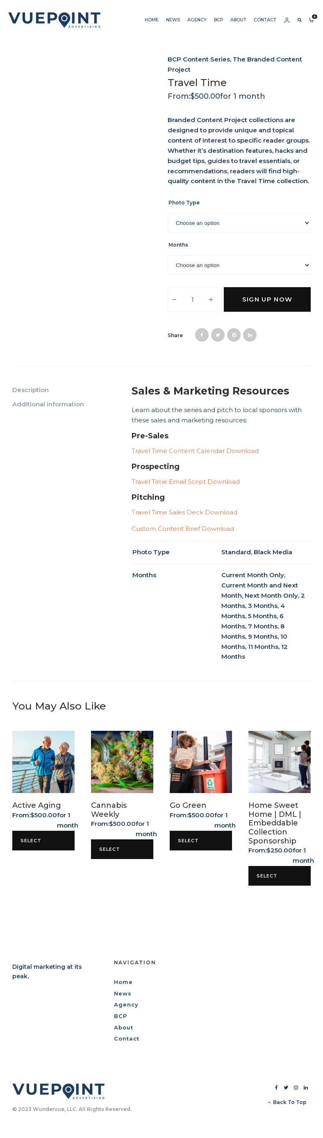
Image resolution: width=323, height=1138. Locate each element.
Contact (265, 20)
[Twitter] (286, 1087)
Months (178, 245)
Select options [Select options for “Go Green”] (191, 844)
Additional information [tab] (48, 404)
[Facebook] (276, 1087)
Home (152, 20)
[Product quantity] (192, 299)
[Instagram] (296, 1087)
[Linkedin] (306, 1087)
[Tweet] (218, 335)
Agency (197, 20)
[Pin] (234, 335)
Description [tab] (30, 390)
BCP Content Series (199, 59)
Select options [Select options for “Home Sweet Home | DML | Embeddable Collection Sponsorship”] (269, 879)
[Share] (202, 335)
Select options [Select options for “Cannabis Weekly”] (112, 852)
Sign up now (267, 299)
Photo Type (184, 202)
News (173, 20)
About (238, 20)
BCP (218, 20)
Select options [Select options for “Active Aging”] (33, 844)
